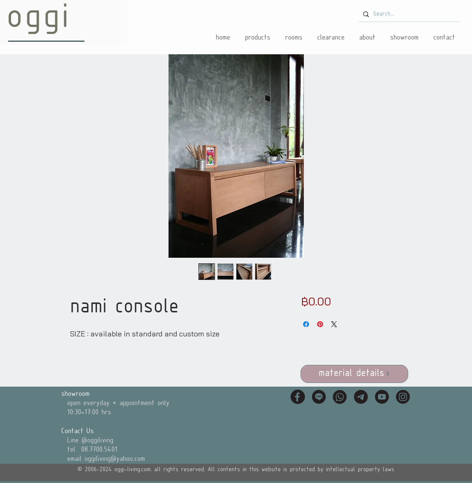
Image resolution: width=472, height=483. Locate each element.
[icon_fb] (298, 397)
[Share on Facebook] (306, 324)
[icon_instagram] (403, 397)
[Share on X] (334, 324)
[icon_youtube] (382, 397)
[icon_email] (361, 397)
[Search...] (408, 14)
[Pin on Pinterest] (320, 324)
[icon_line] (319, 397)
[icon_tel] (340, 397)
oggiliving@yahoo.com (114, 459)
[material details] (354, 374)
